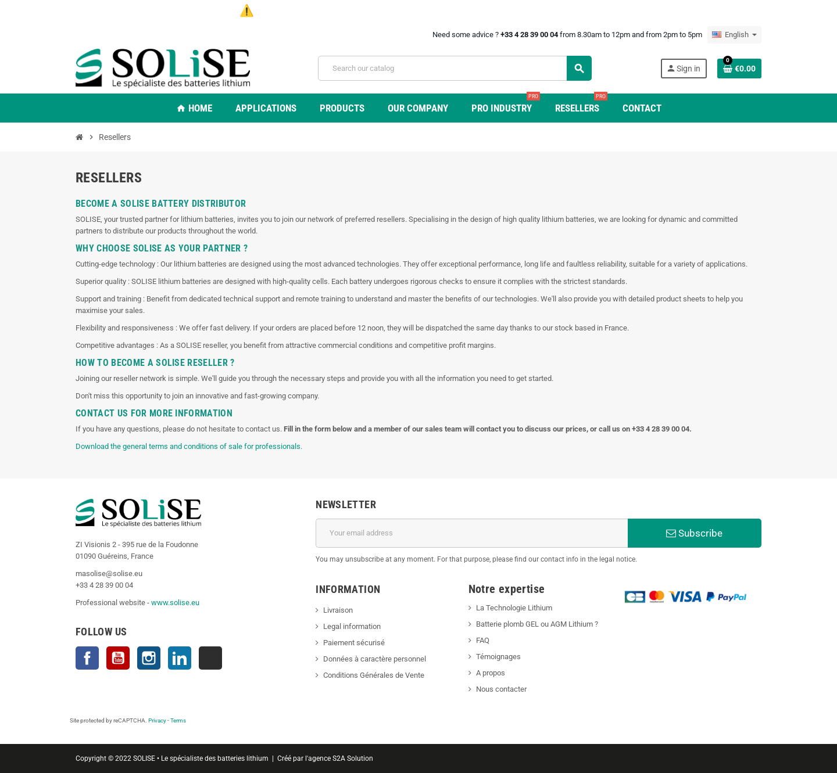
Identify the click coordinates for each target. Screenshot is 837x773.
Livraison (338, 610)
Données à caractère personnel (374, 659)
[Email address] (472, 533)
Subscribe (694, 533)
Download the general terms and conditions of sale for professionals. (189, 446)
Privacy (157, 720)
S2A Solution (352, 758)
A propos (490, 672)
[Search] (454, 68)
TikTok (210, 658)
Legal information (352, 626)
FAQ (482, 640)
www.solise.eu (175, 602)
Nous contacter (501, 689)
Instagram (148, 658)
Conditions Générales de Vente (373, 675)
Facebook (87, 658)
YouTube (118, 658)
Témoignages (498, 656)
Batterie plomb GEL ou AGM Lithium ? (537, 624)
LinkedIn (179, 658)
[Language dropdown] (734, 35)
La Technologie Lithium (514, 607)
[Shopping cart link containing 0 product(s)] (739, 68)
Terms (178, 720)
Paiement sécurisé (354, 642)
